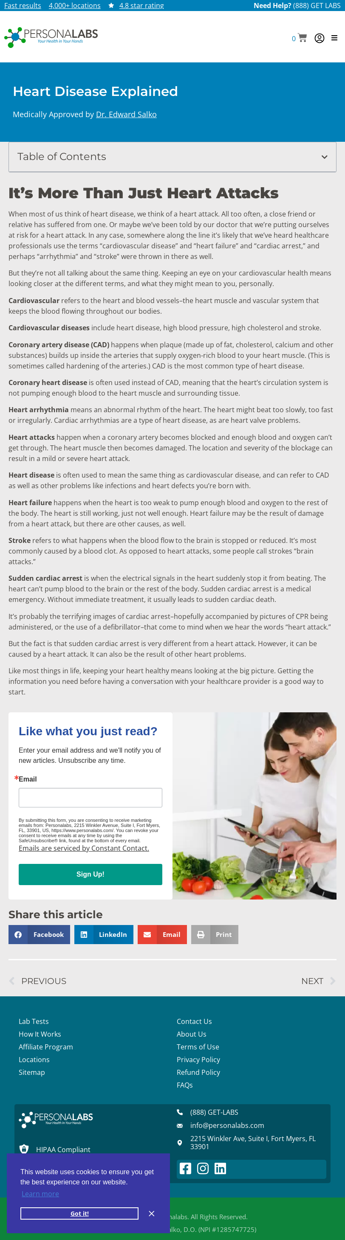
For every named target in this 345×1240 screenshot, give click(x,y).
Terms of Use (198, 1047)
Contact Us (194, 1021)
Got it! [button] (80, 1213)
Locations (34, 1059)
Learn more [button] (40, 1193)
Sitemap (32, 1072)
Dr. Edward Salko (126, 114)
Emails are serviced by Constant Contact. (84, 848)
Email (28, 779)
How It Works (40, 1034)
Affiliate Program (46, 1047)
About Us (191, 1034)
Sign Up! (90, 874)
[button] (299, 38)
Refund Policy (198, 1072)
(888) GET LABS (317, 5)
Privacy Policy (198, 1059)
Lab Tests (34, 1021)
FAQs (185, 1085)
